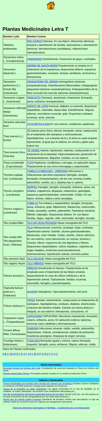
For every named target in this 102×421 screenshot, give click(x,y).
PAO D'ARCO (34, 41)
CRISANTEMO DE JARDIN (42, 81)
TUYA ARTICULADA (38, 124)
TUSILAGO (33, 340)
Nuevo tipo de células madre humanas (22, 399)
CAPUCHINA (34, 316)
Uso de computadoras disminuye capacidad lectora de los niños (33, 394)
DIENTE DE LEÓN (37, 106)
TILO (30, 227)
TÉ (28, 130)
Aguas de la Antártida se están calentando (24, 389)
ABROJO (32, 268)
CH (11, 354)
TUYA (30, 162)
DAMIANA (32, 328)
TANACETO (34, 97)
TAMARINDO (34, 59)
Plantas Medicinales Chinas (16, 373)
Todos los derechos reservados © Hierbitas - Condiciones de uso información (50, 408)
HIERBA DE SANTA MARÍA (42, 65)
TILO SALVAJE (35, 258)
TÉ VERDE (33, 150)
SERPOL (32, 187)
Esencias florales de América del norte (21, 368)
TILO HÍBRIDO (35, 263)
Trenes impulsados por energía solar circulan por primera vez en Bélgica (38, 383)
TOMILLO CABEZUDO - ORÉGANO (47, 171)
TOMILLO (32, 203)
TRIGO (31, 300)
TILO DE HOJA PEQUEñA (42, 223)
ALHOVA (32, 291)
